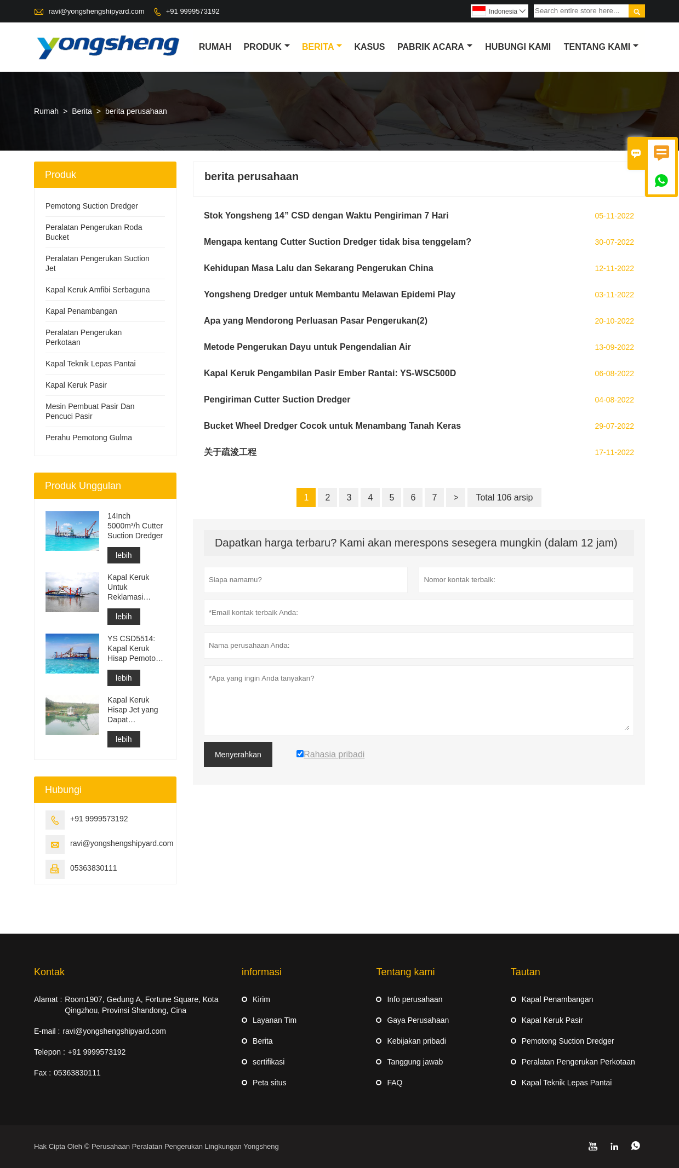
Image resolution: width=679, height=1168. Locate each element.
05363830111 (93, 868)
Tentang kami (601, 46)
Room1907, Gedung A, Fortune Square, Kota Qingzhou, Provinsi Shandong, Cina (141, 1005)
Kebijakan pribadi (416, 1041)
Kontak (49, 971)
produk (266, 46)
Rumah (215, 46)
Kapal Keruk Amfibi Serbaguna (97, 289)
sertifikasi (268, 1061)
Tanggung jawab (415, 1061)
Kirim (261, 999)
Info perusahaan (414, 999)
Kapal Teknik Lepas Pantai (90, 363)
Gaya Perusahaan (418, 1020)
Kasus (369, 46)
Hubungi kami (518, 46)
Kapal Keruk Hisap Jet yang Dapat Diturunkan (132, 709)
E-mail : (47, 1031)
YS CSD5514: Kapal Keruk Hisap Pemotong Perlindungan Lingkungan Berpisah (135, 648)
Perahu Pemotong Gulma (88, 437)
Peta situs (269, 1082)
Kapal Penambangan (81, 311)
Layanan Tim (274, 1020)
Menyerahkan (238, 754)
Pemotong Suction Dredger (91, 206)
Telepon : (49, 1052)
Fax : (42, 1072)
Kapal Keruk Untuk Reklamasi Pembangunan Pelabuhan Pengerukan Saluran (132, 587)
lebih (124, 555)
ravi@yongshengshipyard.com (97, 11)
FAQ (394, 1082)
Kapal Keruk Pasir (76, 385)
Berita (322, 46)
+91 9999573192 (193, 11)
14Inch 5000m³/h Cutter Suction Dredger (135, 525)
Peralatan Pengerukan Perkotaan (578, 1061)
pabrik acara (434, 46)
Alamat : (48, 999)
